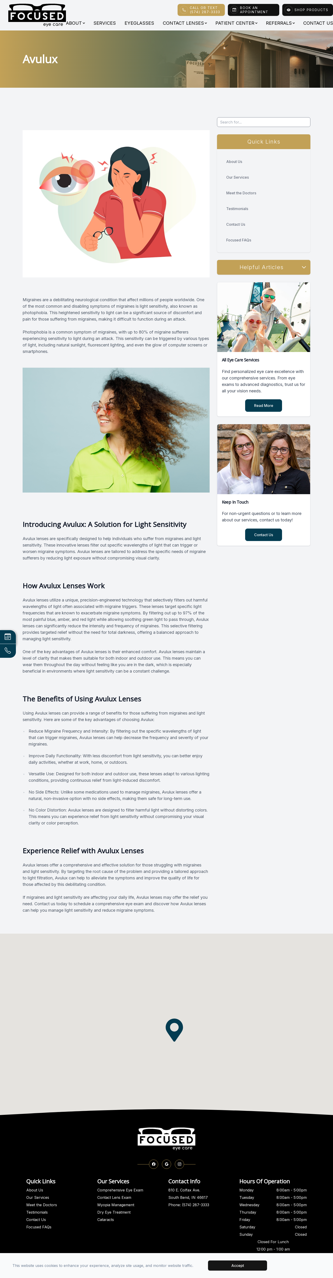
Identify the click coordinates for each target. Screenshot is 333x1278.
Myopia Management (115, 1205)
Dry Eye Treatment (114, 1212)
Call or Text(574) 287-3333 (205, 10)
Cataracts (105, 1219)
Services (104, 23)
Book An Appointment (254, 10)
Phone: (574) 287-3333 (188, 1205)
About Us (234, 161)
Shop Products (311, 10)
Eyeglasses (139, 23)
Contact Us (235, 224)
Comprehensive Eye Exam (120, 1190)
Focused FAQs (238, 240)
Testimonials (237, 208)
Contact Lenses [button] (185, 23)
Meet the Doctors (241, 193)
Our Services (237, 177)
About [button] (75, 23)
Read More (263, 405)
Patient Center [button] (236, 23)
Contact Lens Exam (114, 1197)
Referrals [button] (280, 23)
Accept (237, 1265)
